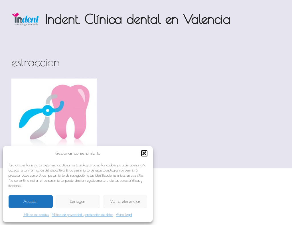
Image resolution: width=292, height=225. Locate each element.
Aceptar (30, 201)
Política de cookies (36, 214)
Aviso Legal (124, 214)
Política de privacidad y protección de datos (82, 214)
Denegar (78, 201)
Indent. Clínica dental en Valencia (137, 19)
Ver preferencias (125, 201)
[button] (144, 153)
